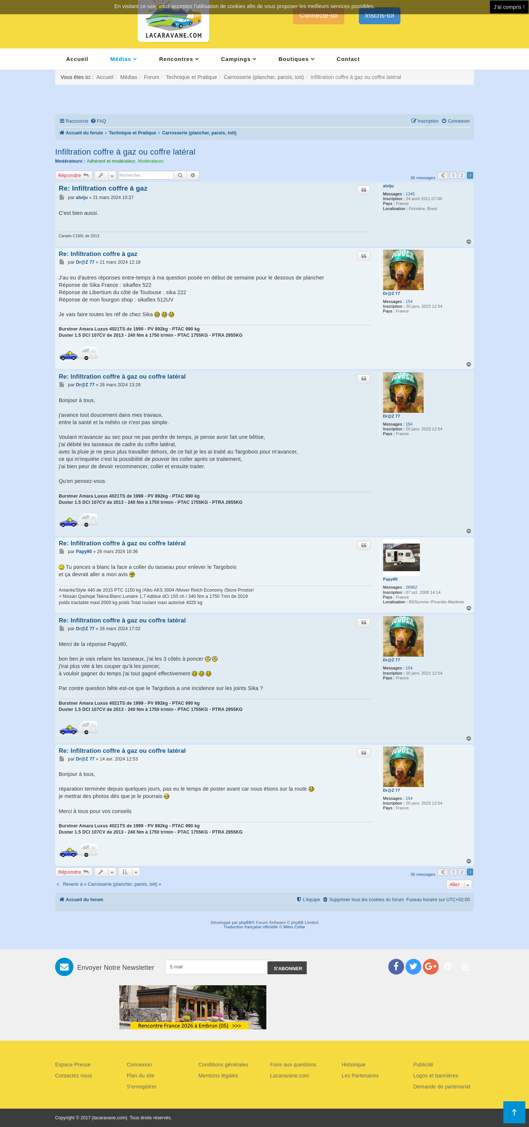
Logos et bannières (435, 1076)
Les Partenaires (360, 1076)
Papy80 (390, 579)
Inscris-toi (379, 15)
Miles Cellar (295, 927)
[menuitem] (98, 121)
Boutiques (293, 59)
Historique (354, 1065)
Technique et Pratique (191, 77)
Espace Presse (73, 1065)
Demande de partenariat (441, 1087)
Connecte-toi (318, 15)
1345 (410, 194)
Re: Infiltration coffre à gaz (103, 188)
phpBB (245, 922)
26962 (411, 587)
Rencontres (176, 59)
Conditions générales (223, 1065)
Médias (120, 59)
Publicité (423, 1065)
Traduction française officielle (251, 927)
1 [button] (453, 175)
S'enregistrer (142, 1087)
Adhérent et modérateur (111, 161)
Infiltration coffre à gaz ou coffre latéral (125, 151)
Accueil (77, 59)
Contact (348, 59)
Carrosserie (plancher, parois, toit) (264, 77)
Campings (236, 59)
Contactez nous (73, 1076)
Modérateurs (150, 161)
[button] (442, 175)
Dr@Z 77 (391, 293)
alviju (388, 186)
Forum (151, 77)
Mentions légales (218, 1076)
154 (409, 301)
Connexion (139, 1065)
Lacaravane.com (289, 1076)
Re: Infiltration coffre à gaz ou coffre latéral (122, 376)
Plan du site (141, 1076)
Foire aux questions (293, 1065)
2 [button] (462, 175)
